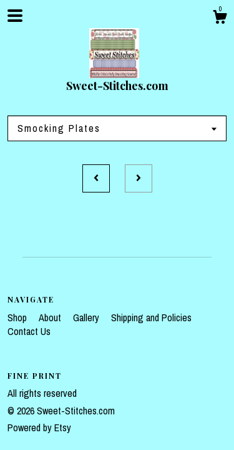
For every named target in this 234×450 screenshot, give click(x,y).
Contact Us (29, 331)
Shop (18, 317)
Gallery (87, 317)
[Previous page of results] (96, 178)
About (51, 317)
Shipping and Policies (151, 317)
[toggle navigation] (14, 15)
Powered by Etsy (39, 427)
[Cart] (220, 18)
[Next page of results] (138, 178)
